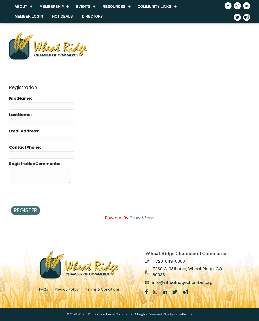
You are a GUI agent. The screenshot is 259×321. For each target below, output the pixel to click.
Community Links (154, 7)
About (21, 7)
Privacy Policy (67, 289)
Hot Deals (62, 16)
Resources (114, 7)
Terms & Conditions (102, 289)
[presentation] (43, 195)
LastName (20, 114)
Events (83, 7)
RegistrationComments (34, 163)
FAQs (43, 289)
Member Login (29, 16)
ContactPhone (24, 147)
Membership (52, 7)
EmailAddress (23, 131)
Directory (92, 16)
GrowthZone (141, 218)
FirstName (20, 98)
